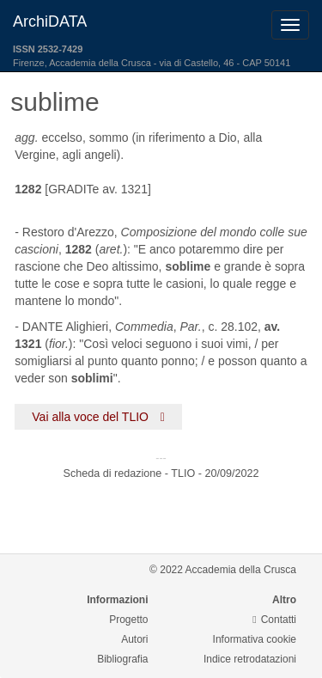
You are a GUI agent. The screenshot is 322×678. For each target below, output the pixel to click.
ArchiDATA (50, 21)
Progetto (128, 620)
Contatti (274, 620)
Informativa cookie (254, 639)
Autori (134, 639)
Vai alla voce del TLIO (98, 417)
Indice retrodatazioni (250, 659)
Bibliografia (122, 659)
